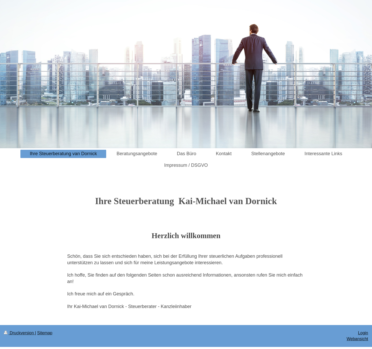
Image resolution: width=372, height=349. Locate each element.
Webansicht (357, 339)
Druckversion (19, 333)
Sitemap (44, 333)
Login (363, 333)
